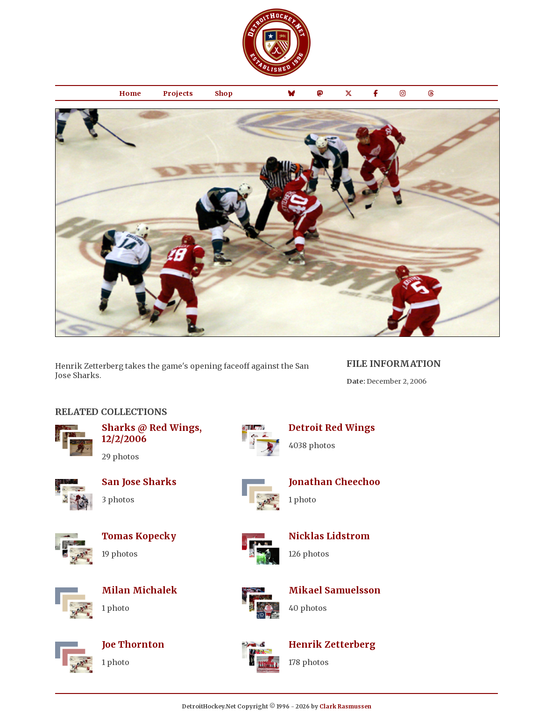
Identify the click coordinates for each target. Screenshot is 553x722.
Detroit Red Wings (332, 427)
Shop (224, 93)
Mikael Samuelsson (335, 590)
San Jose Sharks (139, 481)
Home (130, 93)
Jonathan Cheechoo (334, 481)
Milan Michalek (139, 590)
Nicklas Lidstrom (329, 536)
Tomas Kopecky (139, 536)
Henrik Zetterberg (332, 644)
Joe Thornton (133, 644)
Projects (178, 93)
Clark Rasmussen (345, 706)
